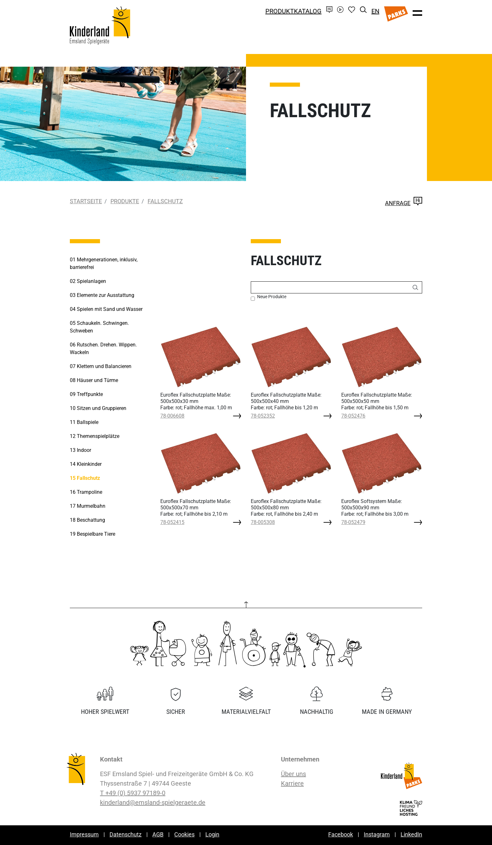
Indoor (80, 450)
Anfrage (403, 203)
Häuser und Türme (94, 380)
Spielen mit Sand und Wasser (106, 309)
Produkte (124, 201)
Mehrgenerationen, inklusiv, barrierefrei (103, 263)
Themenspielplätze (94, 436)
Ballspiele (84, 422)
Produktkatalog (293, 11)
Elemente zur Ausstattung (102, 295)
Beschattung (87, 520)
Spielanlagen (88, 281)
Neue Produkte (271, 296)
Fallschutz (165, 201)
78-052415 (172, 522)
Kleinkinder (86, 464)
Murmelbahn (87, 506)
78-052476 (353, 416)
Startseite (86, 201)
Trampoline (86, 492)
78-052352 (263, 416)
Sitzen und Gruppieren (98, 408)
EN (375, 11)
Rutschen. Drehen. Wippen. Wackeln (103, 348)
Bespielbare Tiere (92, 534)
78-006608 (172, 416)
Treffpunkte (86, 394)
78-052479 (353, 522)
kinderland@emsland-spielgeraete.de (152, 802)
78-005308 (263, 522)
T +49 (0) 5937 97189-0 (132, 793)
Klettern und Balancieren (100, 366)
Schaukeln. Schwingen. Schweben (99, 327)
